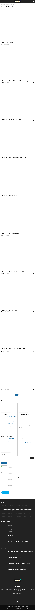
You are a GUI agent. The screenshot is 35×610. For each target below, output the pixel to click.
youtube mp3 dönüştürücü (25, 510)
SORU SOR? (5, 492)
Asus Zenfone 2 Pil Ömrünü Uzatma (15, 472)
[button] (33, 1)
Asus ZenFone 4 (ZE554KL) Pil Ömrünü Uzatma (17, 523)
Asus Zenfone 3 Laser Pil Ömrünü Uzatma (16, 477)
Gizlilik (27, 606)
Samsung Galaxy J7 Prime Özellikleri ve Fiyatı (17, 569)
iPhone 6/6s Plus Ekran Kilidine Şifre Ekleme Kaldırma (11, 440)
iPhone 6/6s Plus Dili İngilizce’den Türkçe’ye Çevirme (28, 442)
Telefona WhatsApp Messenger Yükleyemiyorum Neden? (19, 563)
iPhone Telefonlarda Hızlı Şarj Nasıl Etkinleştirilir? (18, 541)
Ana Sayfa (3, 4)
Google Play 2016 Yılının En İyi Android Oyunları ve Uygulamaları (20, 551)
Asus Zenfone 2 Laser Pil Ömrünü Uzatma (16, 466)
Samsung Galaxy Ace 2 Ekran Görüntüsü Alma (17, 557)
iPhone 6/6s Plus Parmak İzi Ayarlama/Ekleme (14, 388)
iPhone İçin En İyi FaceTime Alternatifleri (16, 529)
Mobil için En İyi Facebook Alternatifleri (16, 535)
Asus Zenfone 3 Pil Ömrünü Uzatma (15, 483)
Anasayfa (8, 606)
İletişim (12, 606)
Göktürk (2, 44)
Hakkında (23, 606)
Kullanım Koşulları (17, 606)
